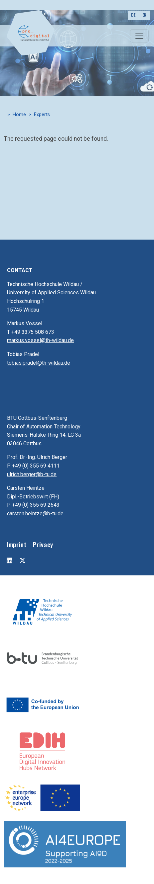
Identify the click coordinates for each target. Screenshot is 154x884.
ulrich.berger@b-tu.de (32, 474)
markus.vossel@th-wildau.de (40, 340)
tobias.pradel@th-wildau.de (38, 363)
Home (19, 114)
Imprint (16, 544)
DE (133, 15)
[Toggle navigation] (139, 35)
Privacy (43, 544)
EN (144, 15)
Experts (42, 114)
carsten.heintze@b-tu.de (35, 513)
